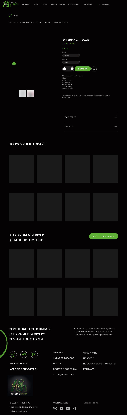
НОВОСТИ (88, 358)
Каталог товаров (25, 23)
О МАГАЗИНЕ (90, 352)
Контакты (88, 4)
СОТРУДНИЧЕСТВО (63, 374)
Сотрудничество (58, 4)
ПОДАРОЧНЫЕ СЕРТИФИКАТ (98, 363)
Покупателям (74, 4)
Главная (58, 352)
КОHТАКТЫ (89, 369)
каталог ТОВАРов (63, 358)
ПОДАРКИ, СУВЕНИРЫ (43, 23)
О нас (36, 4)
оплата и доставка (65, 369)
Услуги (44, 4)
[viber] (117, 4)
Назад (15, 15)
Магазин (12, 23)
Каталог (25, 4)
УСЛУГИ (57, 363)
